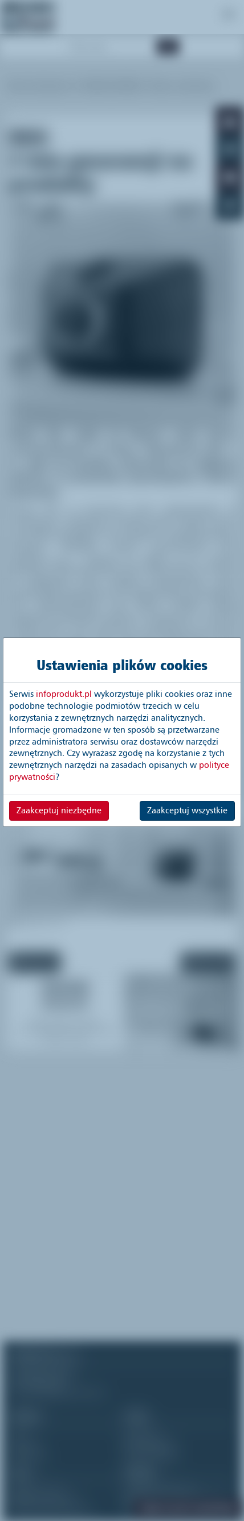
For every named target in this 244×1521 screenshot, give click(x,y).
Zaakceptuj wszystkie (187, 810)
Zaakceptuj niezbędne (59, 810)
